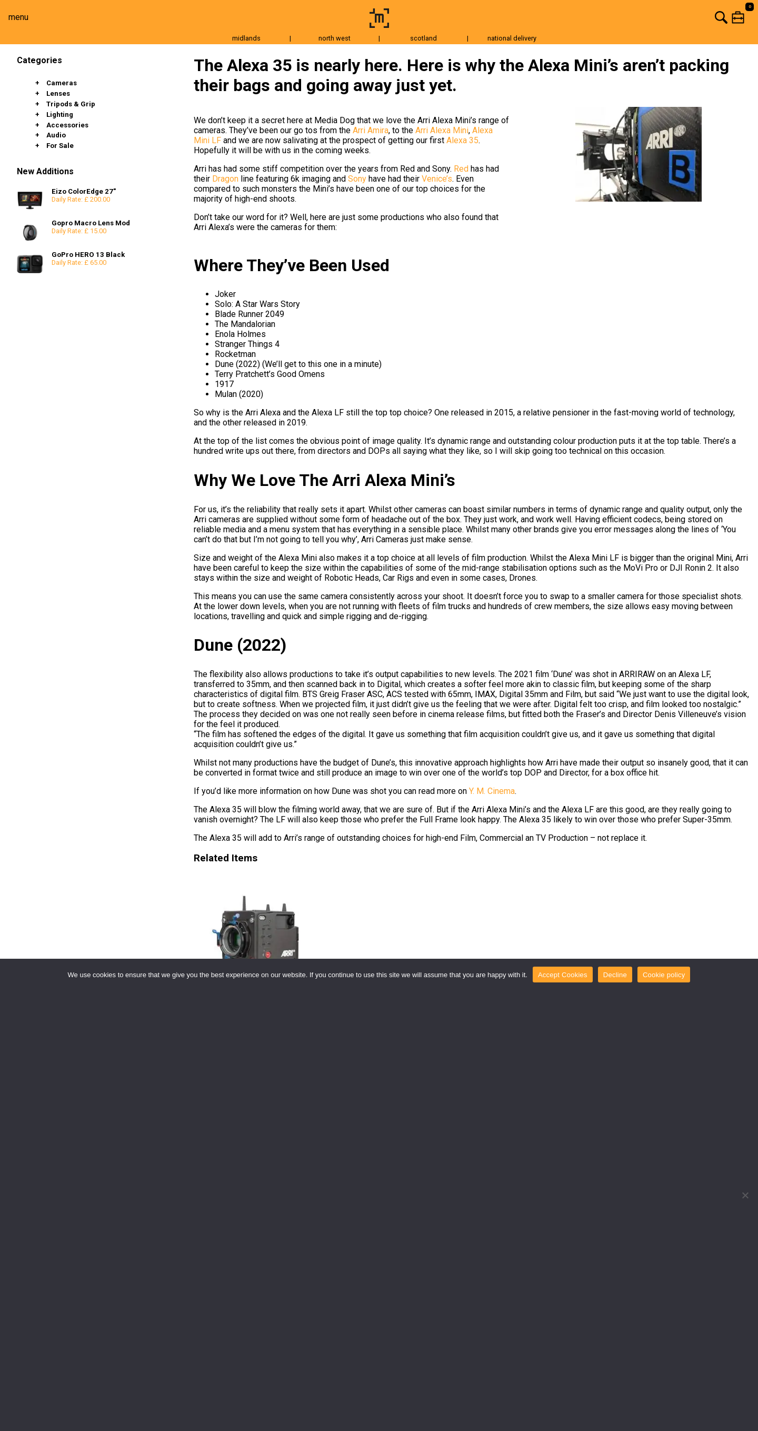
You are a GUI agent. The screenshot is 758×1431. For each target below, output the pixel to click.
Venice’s (437, 179)
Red (461, 169)
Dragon (225, 179)
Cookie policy (664, 975)
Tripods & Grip (70, 104)
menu (18, 17)
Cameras (61, 83)
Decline (615, 975)
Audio (56, 135)
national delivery (511, 38)
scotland (423, 38)
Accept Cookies (562, 975)
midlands (246, 38)
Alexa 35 (462, 140)
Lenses (58, 93)
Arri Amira (370, 130)
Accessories (67, 125)
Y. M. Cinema (492, 791)
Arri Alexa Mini (441, 130)
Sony (357, 179)
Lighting (59, 114)
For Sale (60, 146)
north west (334, 38)
